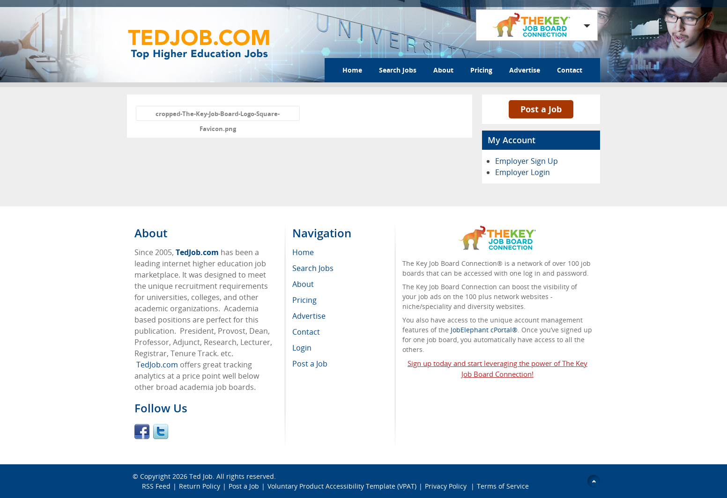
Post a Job (541, 109)
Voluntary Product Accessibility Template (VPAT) (341, 486)
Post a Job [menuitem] (309, 364)
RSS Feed (156, 486)
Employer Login (522, 172)
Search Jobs (397, 70)
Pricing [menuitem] (304, 300)
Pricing (481, 70)
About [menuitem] (303, 284)
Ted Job (201, 476)
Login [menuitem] (302, 348)
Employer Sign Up (526, 161)
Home (352, 70)
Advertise (524, 70)
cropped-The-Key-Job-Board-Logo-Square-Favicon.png (218, 115)
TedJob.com (197, 252)
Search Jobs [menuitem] (313, 268)
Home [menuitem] (303, 252)
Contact (569, 70)
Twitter (160, 431)
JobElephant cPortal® (484, 329)
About (443, 70)
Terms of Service (503, 486)
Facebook (141, 431)
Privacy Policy (446, 486)
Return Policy (199, 486)
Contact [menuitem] (306, 332)
